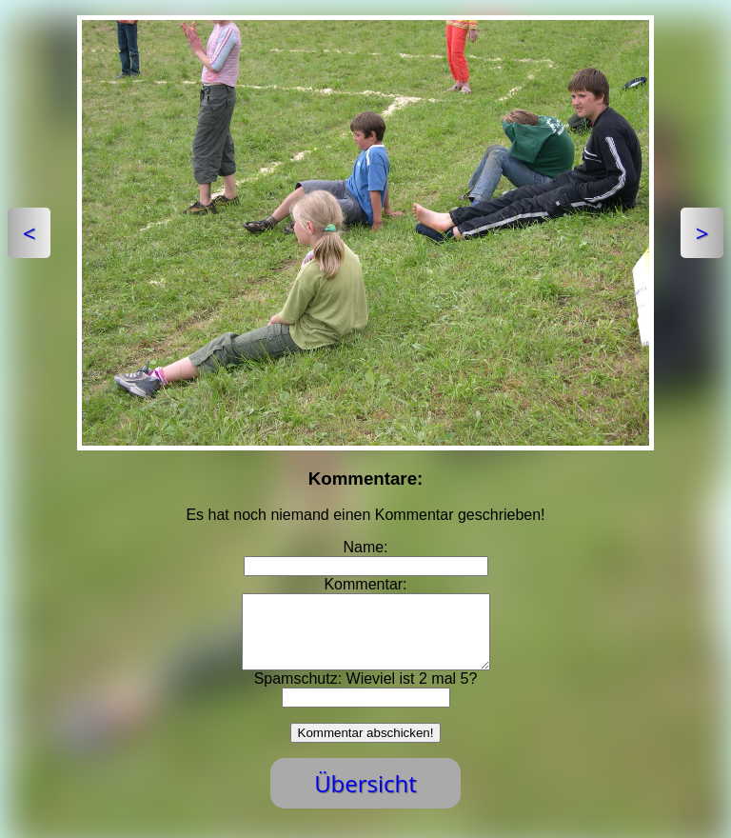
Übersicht (365, 797)
